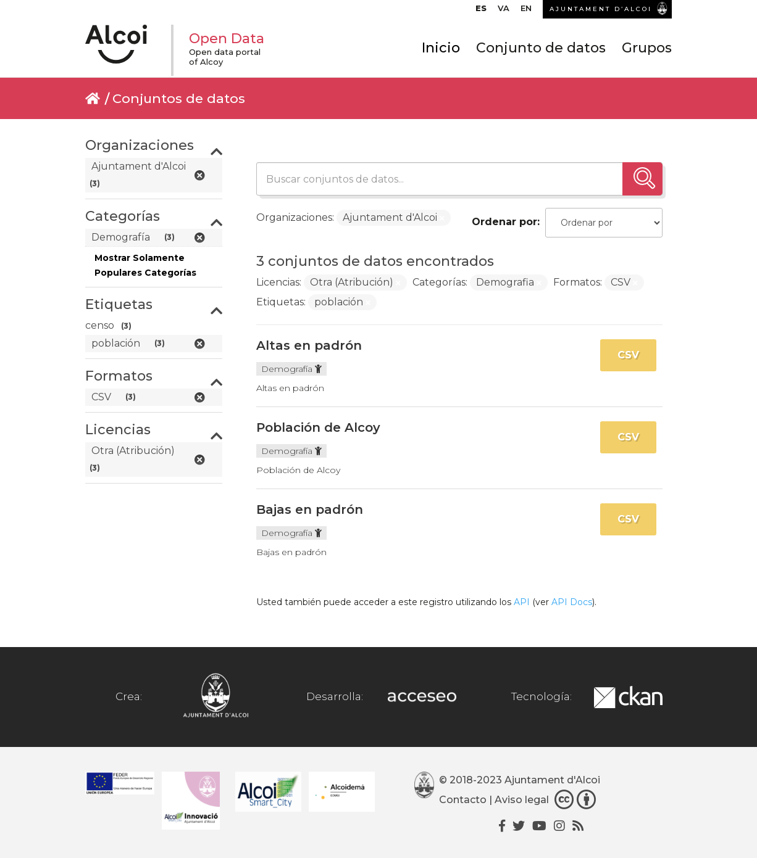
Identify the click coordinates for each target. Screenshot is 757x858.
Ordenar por (504, 222)
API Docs (571, 602)
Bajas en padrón (309, 509)
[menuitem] (481, 11)
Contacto (463, 800)
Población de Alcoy (318, 427)
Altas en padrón (309, 345)
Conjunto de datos (541, 47)
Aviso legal (522, 800)
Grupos (647, 47)
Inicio (441, 47)
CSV (628, 355)
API (522, 602)
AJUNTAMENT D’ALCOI (601, 9)
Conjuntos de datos (178, 98)
